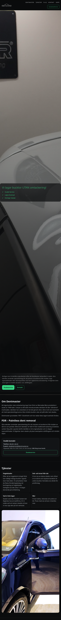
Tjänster (39, 2)
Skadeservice (53, 7)
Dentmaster (30, 2)
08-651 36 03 (13, 444)
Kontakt (51, 2)
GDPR (57, 2)
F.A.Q (45, 2)
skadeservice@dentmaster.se (18, 446)
